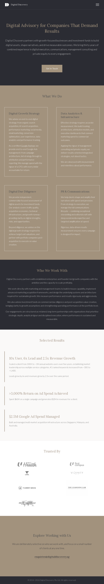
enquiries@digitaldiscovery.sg (52, 556)
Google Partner (28, 145)
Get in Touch (52, 68)
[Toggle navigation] (97, 4)
